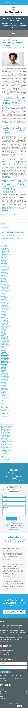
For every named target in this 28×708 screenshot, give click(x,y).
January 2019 (4, 374)
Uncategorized (5, 459)
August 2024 (4, 273)
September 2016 (5, 415)
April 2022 (3, 316)
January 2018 (4, 391)
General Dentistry (5, 436)
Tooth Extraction (5, 455)
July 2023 (3, 293)
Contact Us (3, 698)
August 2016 (4, 416)
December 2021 (5, 322)
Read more (6, 559)
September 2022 (5, 308)
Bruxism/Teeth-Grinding (7, 424)
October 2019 (4, 361)
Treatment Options (6, 694)
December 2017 (5, 392)
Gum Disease (4, 439)
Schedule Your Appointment (14, 612)
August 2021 (4, 328)
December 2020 (5, 340)
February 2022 (4, 319)
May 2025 (3, 260)
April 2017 (3, 404)
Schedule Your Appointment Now (14, 27)
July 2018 (3, 382)
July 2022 (3, 311)
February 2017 (4, 407)
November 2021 (5, 323)
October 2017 (4, 395)
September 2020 (5, 344)
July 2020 (3, 347)
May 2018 (3, 385)
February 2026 (4, 246)
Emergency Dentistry (6, 433)
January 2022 (4, 320)
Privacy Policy (9, 527)
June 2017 (3, 401)
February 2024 (5, 282)
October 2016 (4, 413)
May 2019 (3, 368)
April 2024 (3, 279)
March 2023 (4, 299)
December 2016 (5, 410)
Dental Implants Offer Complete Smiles (12, 231)
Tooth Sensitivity (5, 458)
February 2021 (4, 337)
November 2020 (5, 341)
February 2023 (4, 301)
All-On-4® (3, 423)
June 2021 (3, 331)
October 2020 (4, 343)
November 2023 (5, 287)
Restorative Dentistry (6, 447)
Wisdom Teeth (5, 461)
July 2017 (3, 400)
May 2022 (3, 314)
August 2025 (4, 255)
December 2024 (5, 267)
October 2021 (4, 325)
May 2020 (3, 350)
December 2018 (5, 376)
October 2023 (4, 288)
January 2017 (4, 409)
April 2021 (3, 334)
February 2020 (5, 355)
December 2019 (5, 358)
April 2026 (3, 245)
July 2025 (3, 257)
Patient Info (3, 691)
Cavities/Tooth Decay (6, 426)
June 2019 (3, 367)
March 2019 (4, 371)
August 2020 (4, 346)
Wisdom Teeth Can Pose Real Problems (11, 238)
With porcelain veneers (9, 136)
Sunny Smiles (14, 80)
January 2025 (4, 266)
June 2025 (3, 258)
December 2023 (5, 285)
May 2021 (3, 332)
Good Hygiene (4, 438)
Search (3, 224)
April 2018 (3, 386)
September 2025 (5, 254)
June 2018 (3, 383)
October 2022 (4, 307)
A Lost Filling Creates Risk (8, 235)
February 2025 (4, 264)
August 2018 (4, 380)
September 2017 (5, 397)
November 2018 (5, 377)
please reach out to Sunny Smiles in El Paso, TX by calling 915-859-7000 (14, 209)
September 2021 (5, 326)
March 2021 (4, 335)
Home (2, 689)
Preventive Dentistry (6, 444)
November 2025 (5, 251)
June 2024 (3, 276)
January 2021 (4, 338)
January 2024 (4, 284)
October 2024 (4, 270)
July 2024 (3, 275)
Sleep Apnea (4, 448)
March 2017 (4, 406)
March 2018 (4, 388)
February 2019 (4, 373)
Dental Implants (5, 432)
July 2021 (3, 329)
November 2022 (5, 305)
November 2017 (5, 394)
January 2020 (4, 356)
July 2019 (3, 365)
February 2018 (4, 389)
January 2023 (4, 302)
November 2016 (5, 412)
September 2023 (5, 290)
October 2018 (4, 379)
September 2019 (5, 362)
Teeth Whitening (5, 451)
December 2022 (5, 304)
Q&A (2, 445)
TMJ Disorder (4, 453)
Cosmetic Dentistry (14, 215)
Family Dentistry (5, 435)
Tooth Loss (4, 456)
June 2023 (3, 295)
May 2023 (3, 296)
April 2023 (3, 298)
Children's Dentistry (6, 427)
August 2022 (4, 310)
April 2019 (3, 370)
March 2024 (4, 281)
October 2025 (4, 252)
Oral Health (4, 442)
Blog (1, 696)
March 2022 (4, 317)
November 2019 (5, 359)
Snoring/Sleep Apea (6, 450)
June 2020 (3, 349)
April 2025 (3, 261)
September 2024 (5, 272)
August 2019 (4, 364)
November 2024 (5, 269)
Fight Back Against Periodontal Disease (11, 237)
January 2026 (4, 248)
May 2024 (3, 278)
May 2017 (3, 403)
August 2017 (4, 398)
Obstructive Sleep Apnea (7, 441)
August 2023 (4, 291)
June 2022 (3, 313)
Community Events (6, 429)
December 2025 (5, 249)
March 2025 (4, 263)
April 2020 (3, 352)
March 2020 (4, 353)
